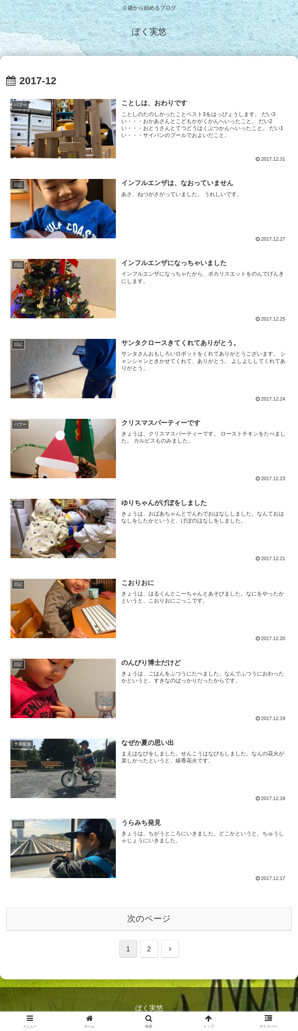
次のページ (149, 920)
